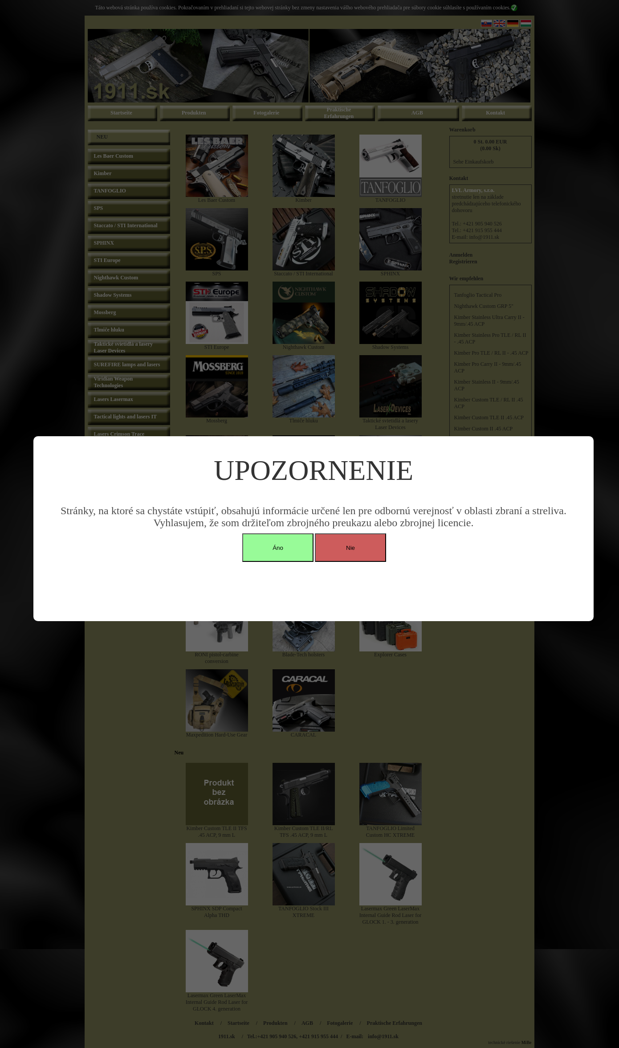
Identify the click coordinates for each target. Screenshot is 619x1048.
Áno (278, 547)
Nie (350, 547)
